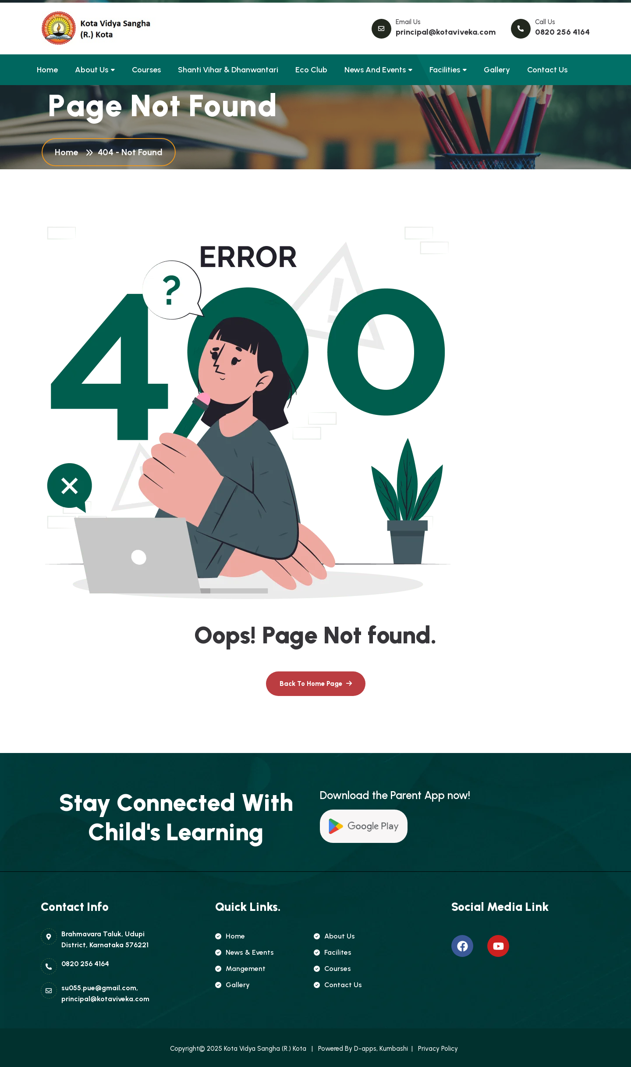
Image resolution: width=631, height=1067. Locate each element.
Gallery (497, 70)
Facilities (444, 70)
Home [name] (230, 936)
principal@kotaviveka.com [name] (446, 32)
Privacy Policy (439, 1049)
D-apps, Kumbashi (380, 1049)
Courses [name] (332, 968)
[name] (81, 28)
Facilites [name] (332, 952)
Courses (146, 70)
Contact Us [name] (338, 985)
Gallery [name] (232, 985)
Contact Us (547, 70)
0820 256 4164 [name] (562, 32)
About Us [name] (334, 936)
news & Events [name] (244, 952)
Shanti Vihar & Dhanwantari (228, 70)
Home (47, 70)
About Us (91, 70)
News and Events (375, 70)
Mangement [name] (240, 968)
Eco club (311, 70)
